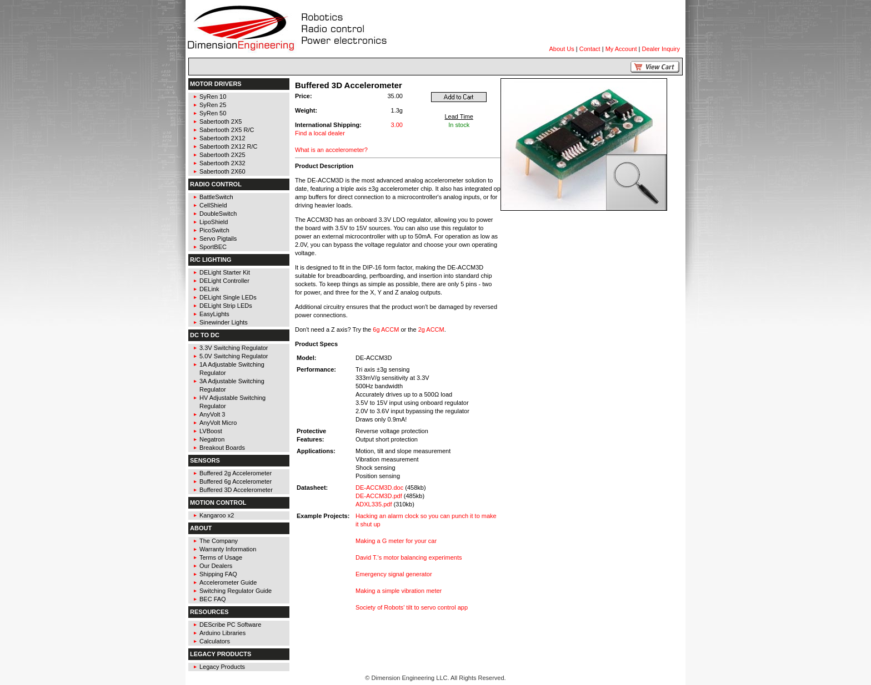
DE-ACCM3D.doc (379, 487)
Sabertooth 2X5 (220, 121)
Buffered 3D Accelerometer (236, 489)
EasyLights (214, 314)
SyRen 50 (212, 113)
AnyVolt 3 (212, 414)
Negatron (211, 439)
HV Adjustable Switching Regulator (232, 401)
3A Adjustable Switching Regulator (231, 385)
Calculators (214, 641)
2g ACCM (431, 329)
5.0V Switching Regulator (233, 356)
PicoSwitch (214, 230)
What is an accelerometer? (331, 149)
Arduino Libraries (222, 633)
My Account (621, 48)
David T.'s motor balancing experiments (409, 557)
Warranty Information (227, 549)
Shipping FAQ (218, 574)
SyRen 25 (212, 105)
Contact (589, 48)
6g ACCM (386, 329)
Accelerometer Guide (228, 582)
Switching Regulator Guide (235, 590)
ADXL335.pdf (374, 504)
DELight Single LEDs (228, 297)
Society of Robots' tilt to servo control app (412, 607)
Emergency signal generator (394, 574)
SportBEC (213, 246)
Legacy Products (222, 666)
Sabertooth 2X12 (222, 138)
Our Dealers (215, 565)
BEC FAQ (212, 599)
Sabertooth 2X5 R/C (226, 129)
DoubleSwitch (218, 213)
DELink (209, 289)
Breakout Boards (222, 447)
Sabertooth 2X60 (222, 171)
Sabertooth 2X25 (222, 154)
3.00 (397, 124)
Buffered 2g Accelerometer (235, 473)
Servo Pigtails (218, 238)
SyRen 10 (212, 96)
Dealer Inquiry (661, 48)
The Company (218, 540)
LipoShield (213, 222)
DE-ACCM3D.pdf (379, 496)
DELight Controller (224, 280)
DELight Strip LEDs (225, 305)
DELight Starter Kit (224, 272)
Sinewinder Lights (223, 322)
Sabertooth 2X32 (222, 163)
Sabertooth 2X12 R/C (228, 146)
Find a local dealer (320, 133)
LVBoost (210, 431)
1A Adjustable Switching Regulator (231, 368)
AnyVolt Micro (218, 422)
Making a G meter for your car (396, 540)
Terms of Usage (220, 557)
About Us (561, 48)
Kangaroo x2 (216, 515)
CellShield (213, 205)
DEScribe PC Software (230, 624)
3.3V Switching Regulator (233, 347)
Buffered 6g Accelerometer (235, 481)
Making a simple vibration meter (399, 590)
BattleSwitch (216, 197)
